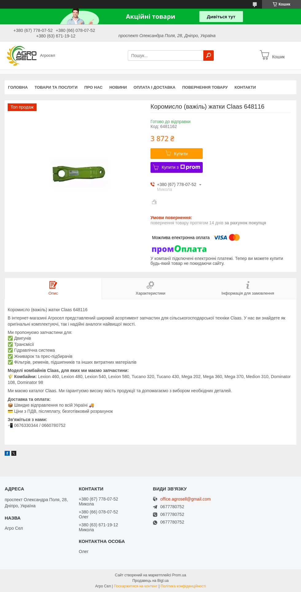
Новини (118, 87)
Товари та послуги (55, 87)
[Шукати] (208, 55)
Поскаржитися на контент (135, 586)
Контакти (245, 87)
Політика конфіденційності (183, 586)
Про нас (93, 87)
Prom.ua (179, 575)
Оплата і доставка (154, 87)
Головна (18, 87)
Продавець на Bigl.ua (150, 580)
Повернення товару (205, 87)
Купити (181, 153)
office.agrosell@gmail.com (185, 499)
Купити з (181, 167)
